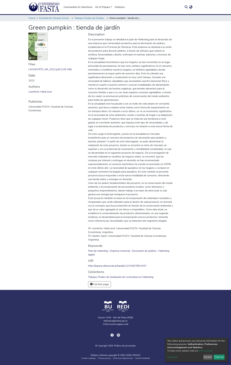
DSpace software (99, 355)
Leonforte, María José (40, 91)
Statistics (120, 7)
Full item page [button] (99, 284)
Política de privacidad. (125, 345)
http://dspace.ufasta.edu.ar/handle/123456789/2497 (117, 266)
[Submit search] (186, 7)
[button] (191, 7)
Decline (208, 357)
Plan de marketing (98, 251)
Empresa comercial (120, 251)
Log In (197, 7)
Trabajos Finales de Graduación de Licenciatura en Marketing (90, 18)
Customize (172, 357)
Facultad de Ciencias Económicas (55, 18)
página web (122, 324)
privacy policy (205, 350)
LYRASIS (136, 355)
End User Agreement (123, 358)
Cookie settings (88, 358)
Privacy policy (104, 358)
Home (32, 18)
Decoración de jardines (144, 251)
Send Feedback (142, 358)
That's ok (219, 357)
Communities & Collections (78, 7)
